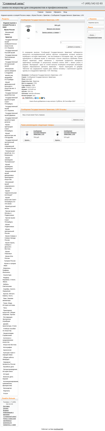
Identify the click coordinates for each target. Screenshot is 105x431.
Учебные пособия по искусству (9, 329)
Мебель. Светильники (7, 285)
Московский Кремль (9, 33)
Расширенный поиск (95, 37)
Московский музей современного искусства (9, 185)
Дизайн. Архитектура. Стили (10, 325)
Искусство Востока (9, 345)
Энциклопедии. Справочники (8, 334)
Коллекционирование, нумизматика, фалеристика (10, 383)
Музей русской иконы (10, 207)
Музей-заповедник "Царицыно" (9, 166)
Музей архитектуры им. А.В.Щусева (10, 135)
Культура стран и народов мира (9, 354)
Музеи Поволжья (8, 252)
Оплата (5, 408)
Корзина (93, 19)
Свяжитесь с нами (9, 425)
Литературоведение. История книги (10, 370)
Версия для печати (53, 29)
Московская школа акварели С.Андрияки (10, 71)
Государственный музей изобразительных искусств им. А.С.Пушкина (11, 44)
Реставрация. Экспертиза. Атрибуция (8, 319)
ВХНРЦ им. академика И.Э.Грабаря (9, 77)
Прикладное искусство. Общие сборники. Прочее (9, 312)
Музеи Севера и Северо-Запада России (11, 238)
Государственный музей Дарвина (11, 114)
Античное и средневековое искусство (8, 340)
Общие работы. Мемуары (8, 358)
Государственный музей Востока (11, 94)
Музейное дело (8, 367)
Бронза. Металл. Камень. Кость (9, 295)
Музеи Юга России (9, 257)
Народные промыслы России (9, 363)
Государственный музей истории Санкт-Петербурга (11, 101)
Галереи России (9, 261)
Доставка (6, 406)
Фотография (7, 347)
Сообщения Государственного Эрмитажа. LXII (40, 132)
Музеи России (37, 15)
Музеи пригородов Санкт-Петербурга (9, 128)
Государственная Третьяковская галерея (11, 57)
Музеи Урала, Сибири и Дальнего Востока (10, 246)
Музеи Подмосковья (9, 225)
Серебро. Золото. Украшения (9, 290)
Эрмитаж (46, 15)
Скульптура (7, 275)
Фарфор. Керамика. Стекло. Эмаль (9, 280)
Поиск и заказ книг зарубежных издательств (9, 421)
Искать (92, 35)
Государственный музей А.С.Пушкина (11, 108)
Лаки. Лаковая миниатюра (8, 299)
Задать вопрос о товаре (50, 32)
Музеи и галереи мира (10, 264)
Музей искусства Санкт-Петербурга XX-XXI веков (11, 201)
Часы (5, 308)
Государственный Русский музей (11, 51)
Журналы (6, 391)
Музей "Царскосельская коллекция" (11, 193)
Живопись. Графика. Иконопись (7, 270)
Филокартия (7, 388)
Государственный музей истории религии (11, 120)
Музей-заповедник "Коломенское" (10, 160)
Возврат (6, 410)
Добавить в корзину (74, 47)
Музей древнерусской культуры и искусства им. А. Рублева (10, 86)
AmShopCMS (58, 429)
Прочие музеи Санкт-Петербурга (10, 220)
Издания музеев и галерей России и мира (15, 15)
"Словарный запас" (13, 3)
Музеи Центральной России (9, 231)
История (6, 374)
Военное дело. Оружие (8, 378)
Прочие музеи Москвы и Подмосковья (10, 213)
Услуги (5, 393)
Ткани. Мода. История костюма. (9, 304)
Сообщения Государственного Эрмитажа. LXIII (70, 132)
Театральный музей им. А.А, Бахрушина (10, 153)
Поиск (90, 27)
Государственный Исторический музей (11, 64)
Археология (7, 350)
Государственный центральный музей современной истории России (11, 144)
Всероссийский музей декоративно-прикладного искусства (10, 175)
